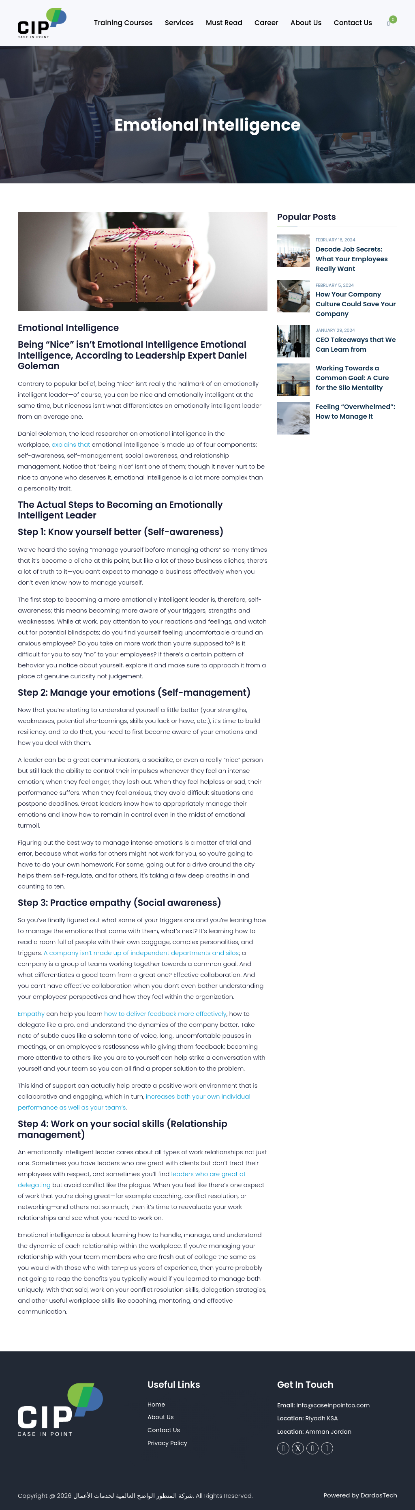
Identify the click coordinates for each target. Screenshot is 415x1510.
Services (179, 23)
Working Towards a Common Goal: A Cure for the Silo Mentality (352, 378)
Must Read (224, 23)
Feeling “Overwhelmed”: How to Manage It (355, 411)
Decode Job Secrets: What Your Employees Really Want (352, 259)
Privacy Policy (167, 1443)
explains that (70, 444)
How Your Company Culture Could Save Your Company (356, 304)
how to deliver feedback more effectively (165, 1013)
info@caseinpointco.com (333, 1405)
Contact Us (353, 23)
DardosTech (379, 1495)
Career (266, 23)
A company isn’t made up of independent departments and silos (140, 953)
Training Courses (123, 23)
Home (156, 1404)
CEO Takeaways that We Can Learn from (356, 344)
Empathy (31, 1013)
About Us (306, 23)
